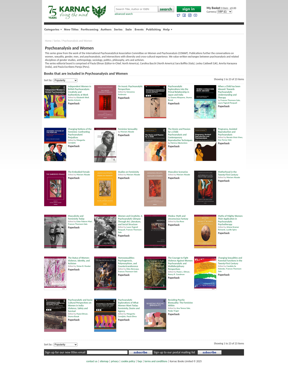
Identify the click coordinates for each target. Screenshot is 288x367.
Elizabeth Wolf (83, 97)
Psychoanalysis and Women (77, 40)
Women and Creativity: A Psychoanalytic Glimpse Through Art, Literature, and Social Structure (130, 220)
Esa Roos (180, 221)
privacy (115, 361)
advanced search (124, 14)
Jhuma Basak (73, 316)
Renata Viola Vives (234, 137)
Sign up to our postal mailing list (174, 352)
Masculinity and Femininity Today (76, 217)
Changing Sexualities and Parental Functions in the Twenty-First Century (230, 260)
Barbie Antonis (74, 100)
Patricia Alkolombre (179, 143)
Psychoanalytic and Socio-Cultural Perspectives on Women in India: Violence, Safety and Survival (80, 305)
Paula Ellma (132, 316)
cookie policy (128, 361)
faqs (140, 361)
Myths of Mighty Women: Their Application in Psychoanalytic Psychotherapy (230, 220)
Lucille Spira (231, 229)
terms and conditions (155, 361)
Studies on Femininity (128, 171)
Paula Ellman (82, 314)
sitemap (104, 361)
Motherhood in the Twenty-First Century (228, 173)
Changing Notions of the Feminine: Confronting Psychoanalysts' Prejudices (80, 133)
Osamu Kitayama (178, 97)
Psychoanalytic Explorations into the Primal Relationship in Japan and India (178, 90)
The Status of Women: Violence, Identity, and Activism (79, 260)
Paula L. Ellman (183, 271)
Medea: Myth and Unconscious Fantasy (178, 217)
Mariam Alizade (127, 131)
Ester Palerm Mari (84, 221)
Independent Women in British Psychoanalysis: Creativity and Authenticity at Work (79, 90)
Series (57, 40)
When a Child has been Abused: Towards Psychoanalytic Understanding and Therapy (229, 92)
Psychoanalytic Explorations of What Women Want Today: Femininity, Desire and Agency (129, 305)
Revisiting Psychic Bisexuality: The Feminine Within (180, 302)
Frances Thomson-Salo (230, 100)
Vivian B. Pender (84, 266)
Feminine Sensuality (127, 129)
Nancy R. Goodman (176, 274)
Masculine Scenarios (178, 171)
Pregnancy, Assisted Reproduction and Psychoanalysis (227, 132)
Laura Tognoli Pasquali (227, 103)
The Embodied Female (79, 171)
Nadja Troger (173, 311)
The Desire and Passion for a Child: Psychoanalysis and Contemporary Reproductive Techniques (180, 135)
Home (48, 40)
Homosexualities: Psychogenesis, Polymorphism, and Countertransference (128, 262)
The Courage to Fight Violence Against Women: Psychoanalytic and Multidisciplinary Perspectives (180, 263)
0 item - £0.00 (221, 8)
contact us (91, 361)
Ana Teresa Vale (225, 140)
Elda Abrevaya (133, 269)
